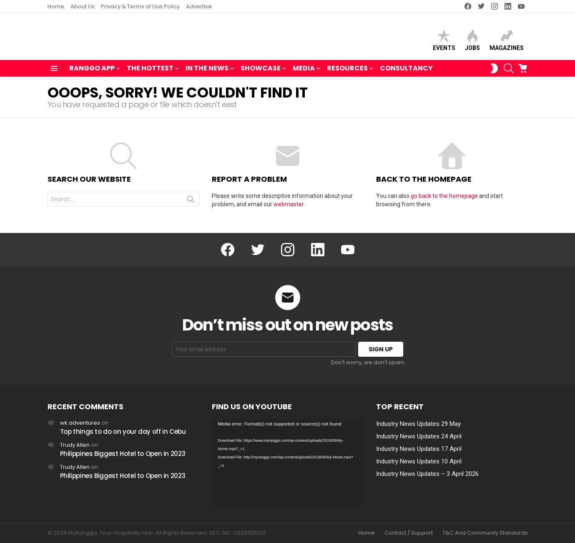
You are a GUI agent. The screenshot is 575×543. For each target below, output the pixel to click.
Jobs (472, 42)
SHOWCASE (261, 72)
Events (444, 42)
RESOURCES (347, 72)
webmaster (289, 208)
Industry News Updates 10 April (419, 461)
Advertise (199, 6)
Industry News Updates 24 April (419, 436)
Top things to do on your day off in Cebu (123, 431)
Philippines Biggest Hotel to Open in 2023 (123, 453)
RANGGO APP (92, 72)
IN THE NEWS (207, 72)
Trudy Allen (75, 445)
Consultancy (406, 72)
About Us (82, 6)
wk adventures (80, 423)
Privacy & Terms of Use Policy (140, 6)
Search (190, 204)
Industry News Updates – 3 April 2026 (427, 474)
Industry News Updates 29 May (418, 424)
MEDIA (304, 72)
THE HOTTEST (150, 72)
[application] (288, 462)
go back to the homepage (444, 199)
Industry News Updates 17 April (419, 449)
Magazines (507, 42)
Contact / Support (408, 533)
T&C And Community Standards (485, 533)
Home (56, 6)
